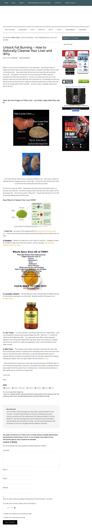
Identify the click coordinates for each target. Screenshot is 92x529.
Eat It (14, 392)
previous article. (8, 298)
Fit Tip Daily (46, 15)
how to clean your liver (50, 394)
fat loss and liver (38, 394)
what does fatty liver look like (41, 396)
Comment (6, 450)
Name (5, 469)
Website (5, 487)
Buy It (11, 392)
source (45, 358)
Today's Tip (20, 392)
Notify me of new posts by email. (14, 517)
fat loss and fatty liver (27, 394)
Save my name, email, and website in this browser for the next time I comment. (28, 499)
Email (5, 478)
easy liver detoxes (15, 394)
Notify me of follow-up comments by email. (18, 514)
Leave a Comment (24, 58)
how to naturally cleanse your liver (23, 396)
